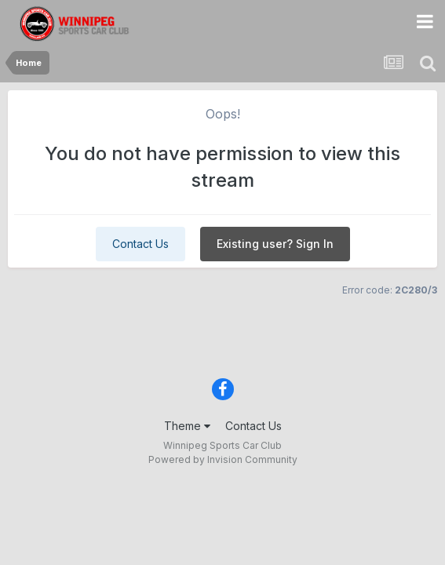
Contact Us (140, 243)
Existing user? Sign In (275, 243)
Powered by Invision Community (222, 459)
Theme (187, 425)
